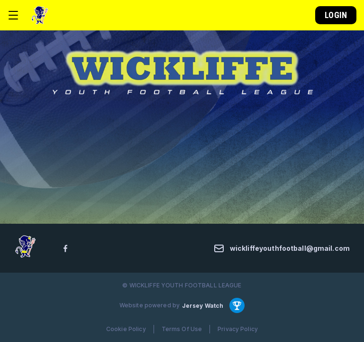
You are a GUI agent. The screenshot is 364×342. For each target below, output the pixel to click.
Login (336, 15)
